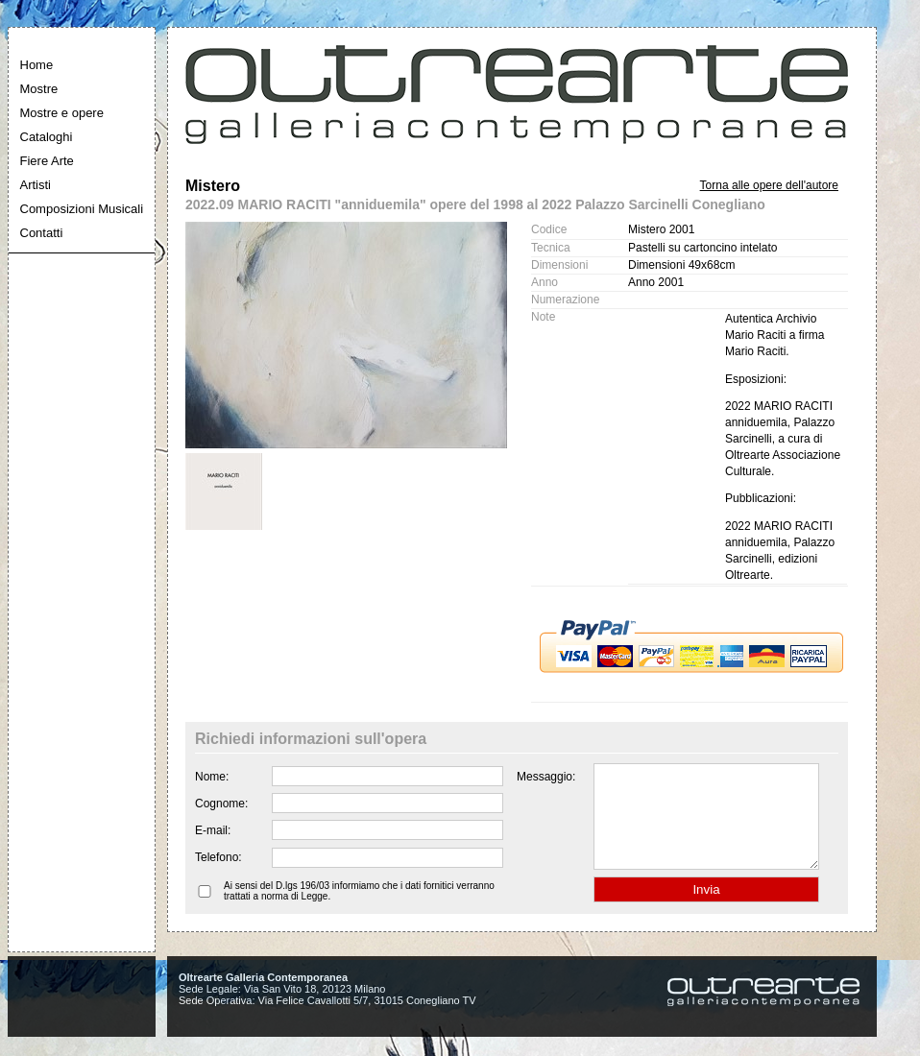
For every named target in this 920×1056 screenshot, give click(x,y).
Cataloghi (46, 137)
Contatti (41, 233)
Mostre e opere (62, 113)
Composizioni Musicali (82, 209)
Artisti (36, 185)
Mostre (39, 89)
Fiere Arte (47, 161)
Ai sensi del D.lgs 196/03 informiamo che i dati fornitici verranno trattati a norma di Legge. (359, 911)
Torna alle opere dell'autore (769, 185)
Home (37, 65)
